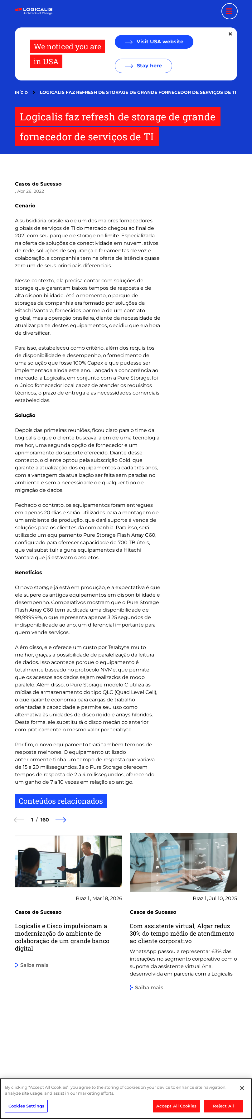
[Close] (242, 1107)
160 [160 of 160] (45, 820)
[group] (68, 949)
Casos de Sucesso (38, 184)
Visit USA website (159, 42)
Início (21, 92)
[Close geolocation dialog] (231, 34)
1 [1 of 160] (32, 820)
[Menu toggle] (229, 11)
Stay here (148, 66)
